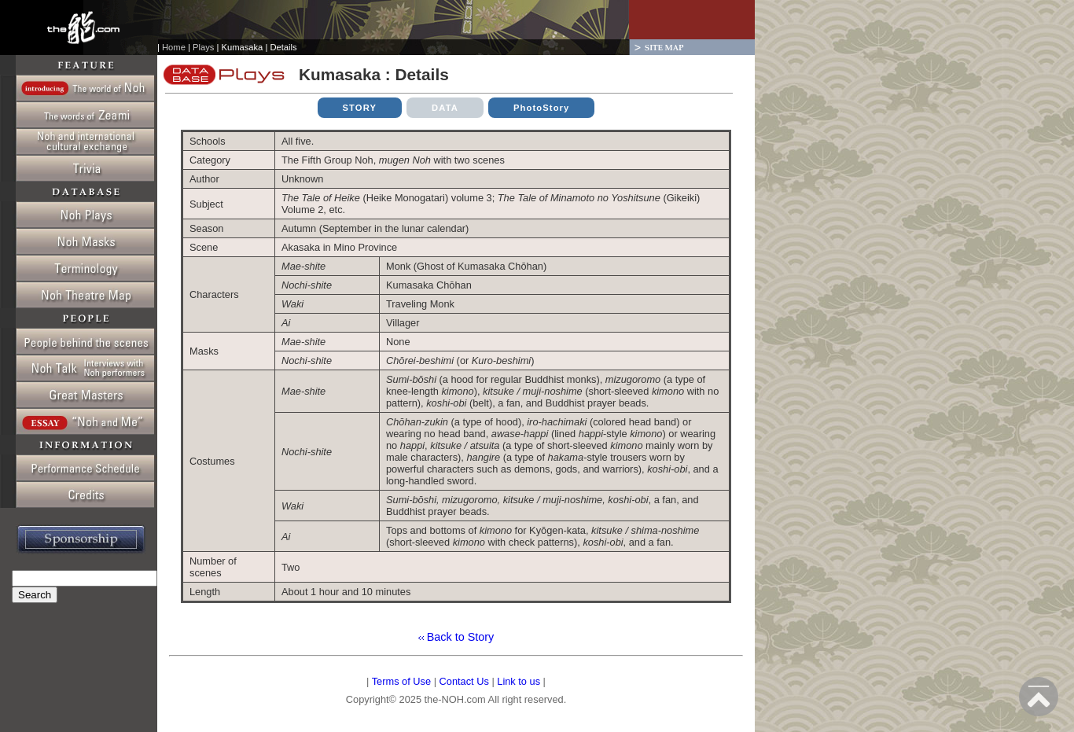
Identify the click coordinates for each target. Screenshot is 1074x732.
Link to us (518, 681)
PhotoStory (541, 107)
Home (174, 47)
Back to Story (459, 637)
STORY (360, 107)
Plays (203, 47)
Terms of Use (401, 681)
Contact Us (464, 681)
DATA (445, 107)
